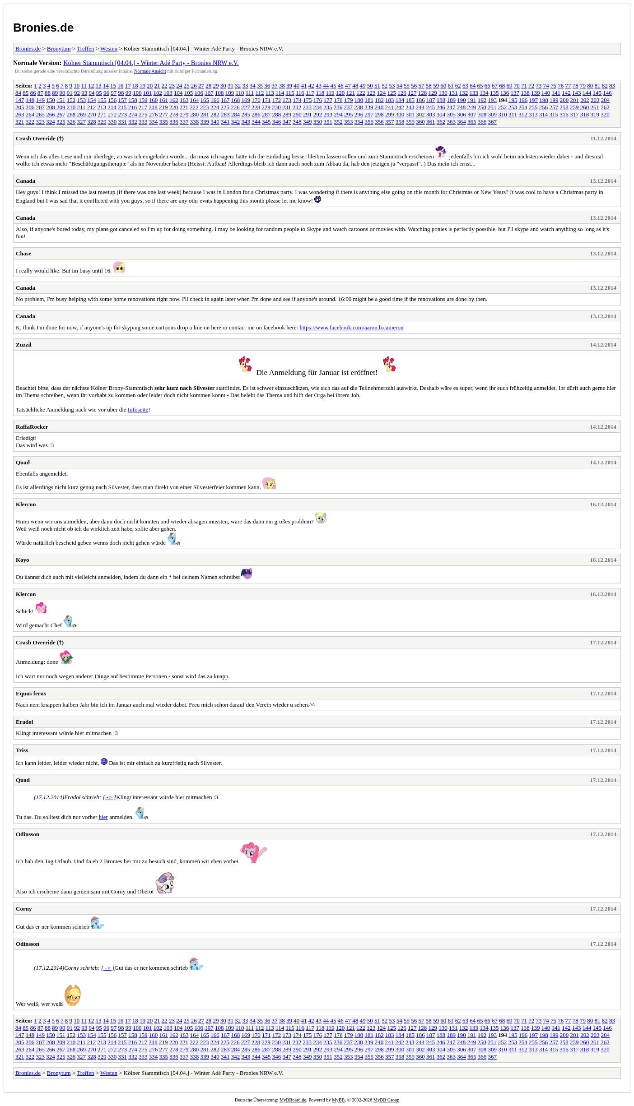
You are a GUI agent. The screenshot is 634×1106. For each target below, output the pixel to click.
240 (379, 107)
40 (296, 85)
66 (487, 85)
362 (441, 121)
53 (392, 85)
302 (420, 114)
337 (184, 121)
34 (253, 85)
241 (389, 107)
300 (400, 114)
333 (143, 121)
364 (461, 121)
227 (245, 107)
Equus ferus (31, 693)
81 (598, 85)
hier (103, 817)
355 (369, 121)
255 (533, 107)
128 (422, 92)
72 (531, 85)
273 (122, 114)
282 (214, 114)
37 (275, 85)
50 (370, 85)
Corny (24, 908)
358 (400, 121)
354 (359, 121)
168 (235, 100)
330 (112, 121)
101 (147, 92)
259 (574, 107)
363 (451, 121)
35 (260, 85)
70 (517, 85)
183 (389, 100)
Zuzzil (24, 344)
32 (238, 85)
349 (307, 121)
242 (399, 107)
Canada (25, 180)
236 (338, 107)
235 (327, 107)
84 (18, 92)
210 (71, 107)
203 (595, 100)
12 (91, 85)
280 (194, 114)
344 (256, 121)
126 (401, 92)
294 (338, 114)
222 (194, 107)
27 (201, 85)
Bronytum (59, 48)
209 (60, 107)
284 (235, 114)
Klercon (26, 504)
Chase (23, 253)
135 (494, 92)
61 (451, 85)
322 (30, 121)
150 (50, 100)
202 (584, 100)
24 (179, 85)
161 (163, 100)
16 (120, 85)
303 (430, 114)
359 (410, 121)
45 (333, 85)
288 (276, 114)
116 (300, 92)
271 (102, 114)
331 (122, 121)
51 (377, 85)
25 (187, 85)
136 (504, 92)
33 (245, 85)
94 (92, 92)
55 (407, 85)
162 (173, 100)
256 (543, 107)
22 (165, 85)
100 (137, 92)
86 (33, 92)
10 (76, 85)
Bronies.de (43, 27)
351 (328, 121)
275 (143, 114)
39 (289, 85)
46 (341, 85)
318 (584, 114)
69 (510, 85)
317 (574, 114)
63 (465, 85)
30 (223, 85)
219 (163, 107)
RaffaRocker (32, 426)
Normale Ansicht (150, 71)
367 (492, 121)
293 (328, 114)
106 (199, 92)
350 (317, 121)
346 (276, 121)
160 (153, 100)
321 (19, 121)
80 (590, 85)
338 (194, 121)
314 (543, 114)
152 (71, 100)
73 (539, 85)
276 (153, 114)
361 (430, 121)
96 (106, 92)
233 (307, 107)
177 (328, 100)
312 (522, 114)
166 (214, 100)
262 (605, 107)
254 (522, 107)
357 (389, 121)
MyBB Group (386, 1099)
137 (515, 92)
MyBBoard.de (293, 1099)
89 (55, 92)
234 (317, 107)
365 (471, 121)
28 (208, 85)
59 (436, 85)
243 (410, 107)
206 (30, 107)
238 (358, 107)
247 (451, 107)
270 (91, 114)
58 (429, 85)
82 (605, 85)
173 (287, 100)
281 (205, 114)
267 (60, 114)
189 (451, 100)
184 (400, 100)
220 (173, 107)
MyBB (338, 1099)
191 (471, 100)
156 (112, 100)
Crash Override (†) (40, 138)
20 (150, 85)
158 (132, 100)
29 (216, 85)
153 (81, 100)
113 (270, 92)
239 (368, 107)
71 (524, 85)
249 (471, 107)
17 (128, 85)
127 (412, 92)
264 (30, 114)
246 (440, 107)
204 (605, 100)
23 (172, 85)
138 (525, 92)
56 (414, 85)
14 (106, 85)
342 (235, 121)
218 (153, 107)
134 (484, 92)
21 (157, 85)
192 (482, 100)
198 (543, 100)
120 (340, 92)
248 (461, 107)
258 (564, 107)
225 (225, 107)
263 (19, 114)
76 (561, 85)
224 (214, 107)
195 (512, 100)
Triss (22, 750)
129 (433, 92)
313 (533, 114)
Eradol (24, 721)
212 (91, 107)
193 (492, 100)
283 (225, 114)
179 (348, 100)
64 (473, 85)
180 (359, 100)
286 (256, 114)
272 (112, 114)
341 (225, 121)
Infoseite (138, 409)
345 (266, 121)
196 (523, 100)
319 (595, 114)
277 (163, 114)
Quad (23, 462)
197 (533, 100)
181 (369, 100)
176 (317, 100)
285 (246, 114)
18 (135, 85)
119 (330, 92)
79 (583, 85)
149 (40, 100)
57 (421, 85)
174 (297, 100)
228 (256, 107)
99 (128, 92)
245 (430, 107)
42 (311, 85)
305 (451, 114)
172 (276, 100)
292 (317, 114)
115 (289, 92)
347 (287, 121)
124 (381, 92)
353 (348, 121)
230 (276, 107)
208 (50, 107)
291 (307, 114)
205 (19, 107)
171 (266, 100)
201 (574, 100)
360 (420, 121)
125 (391, 92)
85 (25, 92)
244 (420, 107)
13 (99, 85)
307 (471, 114)
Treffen (85, 48)
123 (371, 92)
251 (492, 107)
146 (607, 92)
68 (502, 85)
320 (605, 114)
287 (266, 114)
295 (348, 114)
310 (502, 114)
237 (348, 107)
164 (194, 100)
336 (173, 121)
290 (297, 114)
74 (546, 85)
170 (256, 100)
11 (84, 85)
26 (194, 85)
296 (359, 114)
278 (173, 114)
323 (40, 121)
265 (40, 114)
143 (576, 92)
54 (399, 85)
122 (360, 92)
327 (81, 121)
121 (350, 92)
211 (81, 107)
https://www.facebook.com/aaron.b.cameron (351, 327)
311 (512, 114)
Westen (108, 48)
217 (143, 107)
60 (443, 85)
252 (502, 107)
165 (205, 100)
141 (556, 92)
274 (132, 114)
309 (492, 114)
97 (114, 92)
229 (266, 107)
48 (355, 85)
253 (512, 107)
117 (310, 92)
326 (71, 121)
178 (338, 100)
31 (230, 85)
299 (389, 114)
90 (62, 92)
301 (410, 114)
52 (384, 85)
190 (461, 100)
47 (348, 85)
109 (229, 92)
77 (568, 85)
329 (102, 121)
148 (30, 100)
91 (70, 92)
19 (142, 85)
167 (225, 100)
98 (121, 92)
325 (60, 121)
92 (77, 92)
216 (132, 107)
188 (441, 100)
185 (410, 100)
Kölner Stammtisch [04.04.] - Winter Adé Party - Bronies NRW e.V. (151, 62)
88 (48, 92)
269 (81, 114)
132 (463, 92)
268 (71, 114)
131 (453, 92)
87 (40, 92)
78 (575, 85)
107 (209, 92)
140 (545, 92)
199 (554, 100)
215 (122, 107)
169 (246, 100)
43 (319, 85)
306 (461, 114)
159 (143, 100)
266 (50, 114)
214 (112, 107)
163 (184, 100)
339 (205, 121)
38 (282, 85)
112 (260, 92)
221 (184, 107)
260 (584, 107)
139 (535, 92)
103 (167, 92)
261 (595, 107)
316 (564, 114)
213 (102, 107)
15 (113, 85)
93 (84, 92)
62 (458, 85)
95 (99, 92)
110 (240, 92)
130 (443, 92)
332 (132, 121)
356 (379, 121)
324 (50, 121)
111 (250, 92)
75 (553, 85)
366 (482, 121)
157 (122, 100)
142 (566, 92)
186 (420, 100)
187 (430, 100)
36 (267, 85)
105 (188, 92)
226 (235, 107)
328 (91, 121)
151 (60, 100)
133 (474, 92)
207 (40, 107)
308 (482, 114)
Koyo (22, 559)
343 (246, 121)
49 (363, 85)
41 (304, 85)
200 (564, 100)
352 (338, 121)
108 (219, 92)
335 (163, 121)
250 (481, 107)
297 (369, 114)
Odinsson (27, 834)
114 (279, 92)
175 (307, 100)
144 (587, 92)
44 (326, 85)
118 (320, 92)
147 (19, 100)
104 (178, 92)
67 (495, 85)
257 (554, 107)
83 (612, 85)
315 (554, 114)
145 (597, 92)
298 (379, 114)
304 (441, 114)
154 (91, 100)
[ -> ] (109, 797)
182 (379, 100)
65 (480, 85)
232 (297, 107)
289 (287, 114)
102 (158, 92)
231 (286, 107)
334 (153, 121)
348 (297, 121)
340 (214, 121)
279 (184, 114)
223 (204, 107)
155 (102, 100)
